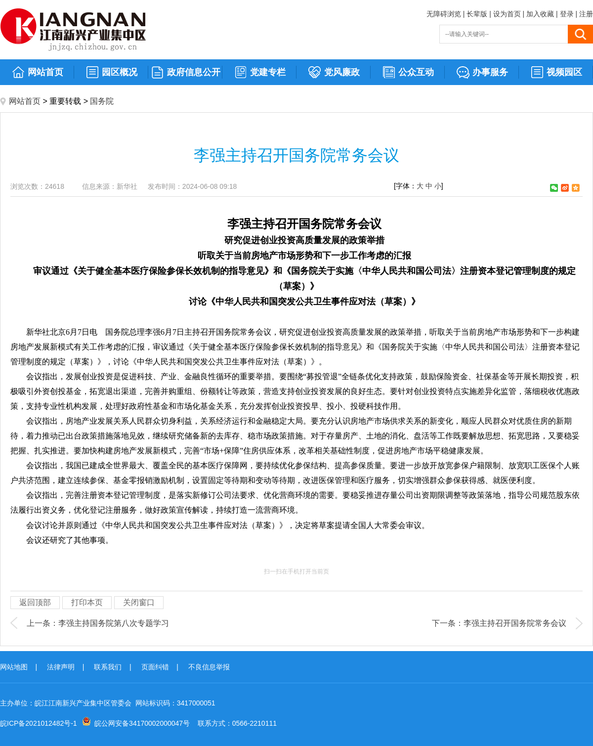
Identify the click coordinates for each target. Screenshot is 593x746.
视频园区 (556, 72)
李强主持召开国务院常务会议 (515, 623)
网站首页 (37, 72)
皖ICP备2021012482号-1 (38, 723)
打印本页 (87, 602)
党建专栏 (260, 72)
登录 (567, 14)
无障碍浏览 (443, 14)
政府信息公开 (185, 72)
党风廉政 (334, 72)
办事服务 (482, 72)
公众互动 (408, 72)
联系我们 (108, 667)
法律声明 (61, 667)
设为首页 (507, 14)
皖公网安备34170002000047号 (142, 723)
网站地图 (14, 667)
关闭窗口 (139, 602)
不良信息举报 (209, 667)
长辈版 (476, 14)
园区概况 (111, 72)
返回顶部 (35, 602)
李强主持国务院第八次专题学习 (113, 623)
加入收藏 (540, 14)
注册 (586, 14)
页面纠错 (155, 667)
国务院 (102, 101)
